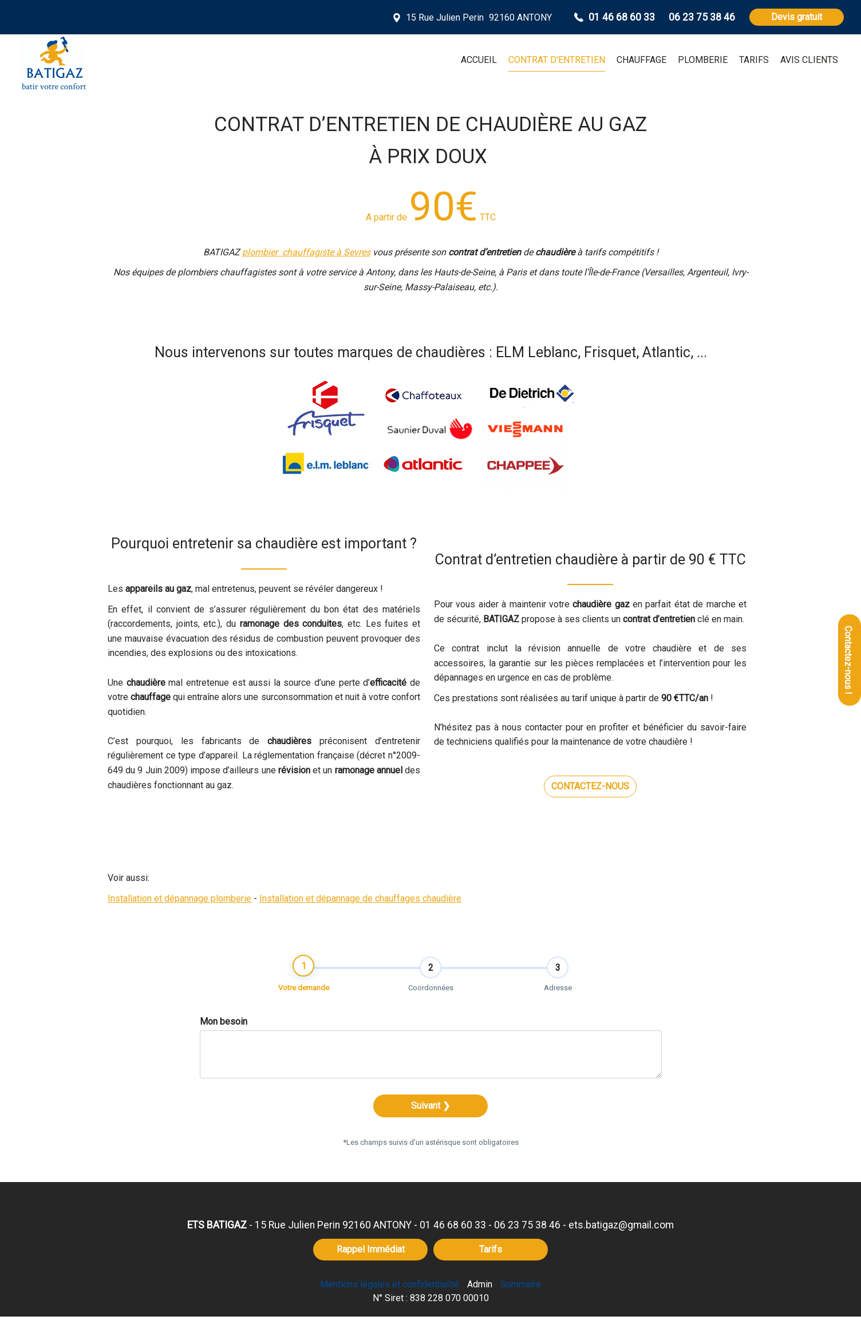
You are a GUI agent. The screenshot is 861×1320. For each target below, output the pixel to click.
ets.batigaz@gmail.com (621, 1228)
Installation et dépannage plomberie (179, 898)
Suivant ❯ (430, 1109)
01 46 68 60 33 (453, 1228)
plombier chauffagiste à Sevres (306, 252)
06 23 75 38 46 (527, 1228)
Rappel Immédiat (371, 1252)
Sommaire (520, 1287)
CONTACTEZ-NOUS (590, 786)
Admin (479, 1287)
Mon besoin (223, 1024)
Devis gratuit (796, 16)
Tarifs (490, 1252)
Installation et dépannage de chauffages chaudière (360, 898)
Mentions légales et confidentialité (389, 1287)
